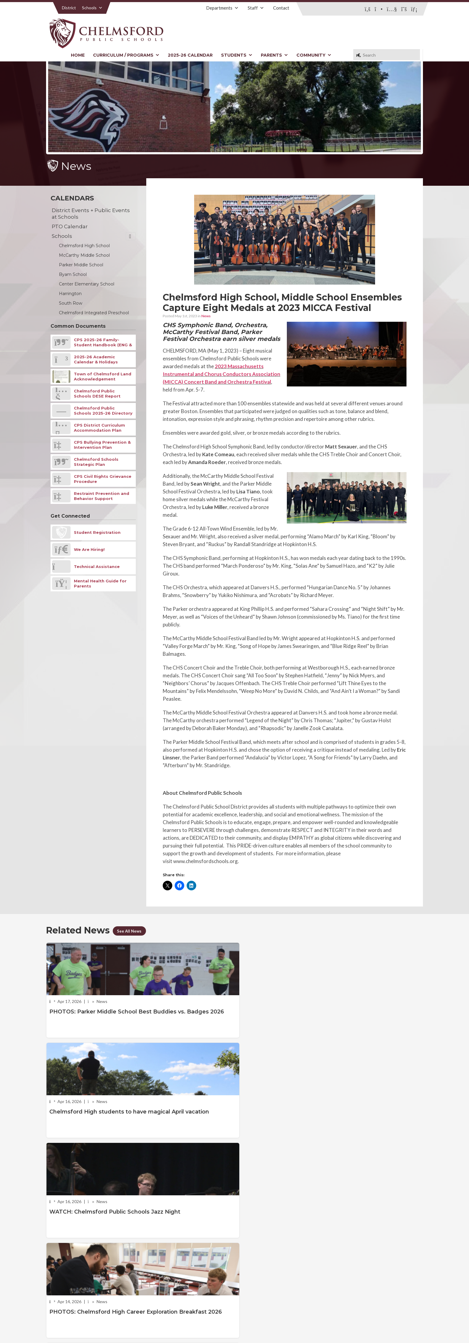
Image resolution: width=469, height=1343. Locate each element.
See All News (131, 930)
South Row (70, 303)
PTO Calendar (70, 226)
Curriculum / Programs (126, 55)
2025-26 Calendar (190, 55)
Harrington (70, 293)
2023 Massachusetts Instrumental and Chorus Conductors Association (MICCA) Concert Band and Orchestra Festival (221, 374)
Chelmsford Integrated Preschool (94, 312)
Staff (256, 7)
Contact (281, 7)
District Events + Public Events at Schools (91, 213)
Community (313, 55)
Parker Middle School (81, 265)
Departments (222, 7)
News (206, 316)
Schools (92, 7)
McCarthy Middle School (84, 255)
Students (236, 55)
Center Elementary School (86, 284)
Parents (274, 55)
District (69, 7)
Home (78, 55)
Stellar (390, 1324)
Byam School (73, 274)
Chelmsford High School (84, 245)
